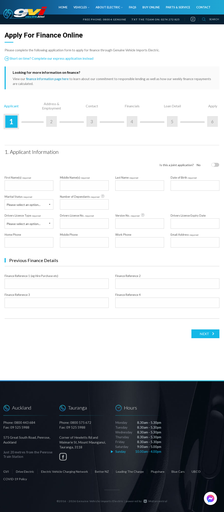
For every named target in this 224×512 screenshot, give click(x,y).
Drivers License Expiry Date (188, 215)
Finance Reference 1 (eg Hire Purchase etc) (31, 275)
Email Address (184, 234)
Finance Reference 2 (128, 275)
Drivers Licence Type (23, 215)
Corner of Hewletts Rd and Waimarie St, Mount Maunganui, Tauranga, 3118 (82, 442)
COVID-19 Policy (15, 479)
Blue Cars (178, 471)
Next (204, 333)
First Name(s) (18, 177)
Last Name (126, 177)
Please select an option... (23, 204)
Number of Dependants (82, 196)
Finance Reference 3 (17, 294)
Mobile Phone (69, 234)
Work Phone (123, 234)
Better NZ (102, 471)
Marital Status (18, 196)
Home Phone (13, 234)
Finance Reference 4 (128, 294)
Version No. (130, 215)
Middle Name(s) (75, 177)
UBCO (196, 471)
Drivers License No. (77, 215)
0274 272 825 (170, 19)
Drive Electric (25, 471)
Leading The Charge (130, 471)
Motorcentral (156, 501)
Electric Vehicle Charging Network (64, 471)
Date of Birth (184, 177)
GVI (6, 471)
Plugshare (157, 471)
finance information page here (47, 79)
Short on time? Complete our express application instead (49, 58)
